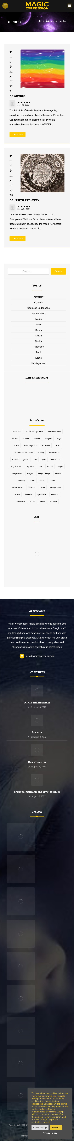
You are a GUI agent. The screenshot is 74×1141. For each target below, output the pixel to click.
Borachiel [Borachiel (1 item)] (46, 446)
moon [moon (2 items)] (32, 480)
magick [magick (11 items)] (30, 473)
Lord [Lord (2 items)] (40, 466)
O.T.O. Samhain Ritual (37, 702)
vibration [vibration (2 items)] (53, 501)
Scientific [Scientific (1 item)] (32, 487)
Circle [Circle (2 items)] (57, 446)
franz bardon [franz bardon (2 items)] (54, 453)
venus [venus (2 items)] (42, 501)
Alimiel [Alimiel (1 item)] (15, 439)
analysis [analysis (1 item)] (48, 439)
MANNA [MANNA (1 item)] (58, 473)
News (38, 324)
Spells (38, 341)
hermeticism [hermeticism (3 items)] (56, 459)
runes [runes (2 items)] (53, 480)
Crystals (38, 302)
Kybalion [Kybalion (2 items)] (30, 466)
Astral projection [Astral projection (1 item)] (30, 446)
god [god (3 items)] (35, 459)
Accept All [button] (56, 1128)
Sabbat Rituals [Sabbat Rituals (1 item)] (17, 487)
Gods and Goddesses (38, 308)
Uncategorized (38, 363)
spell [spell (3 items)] (43, 487)
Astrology (39, 297)
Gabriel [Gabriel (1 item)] (15, 459)
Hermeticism (38, 313)
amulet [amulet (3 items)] (37, 439)
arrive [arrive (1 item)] (16, 446)
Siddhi (38, 335)
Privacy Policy (49, 1133)
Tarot (38, 352)
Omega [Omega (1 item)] (43, 480)
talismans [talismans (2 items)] (21, 501)
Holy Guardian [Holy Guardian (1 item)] (16, 466)
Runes (38, 330)
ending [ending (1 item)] (41, 453)
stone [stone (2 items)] (17, 494)
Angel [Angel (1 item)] (59, 439)
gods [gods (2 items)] (44, 459)
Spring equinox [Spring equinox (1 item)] (56, 487)
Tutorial (38, 357)
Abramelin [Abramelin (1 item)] (17, 432)
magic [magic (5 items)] (60, 466)
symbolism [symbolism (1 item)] (41, 494)
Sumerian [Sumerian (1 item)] (28, 494)
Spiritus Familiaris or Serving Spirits (37, 791)
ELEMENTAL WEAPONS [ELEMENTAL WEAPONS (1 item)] (24, 453)
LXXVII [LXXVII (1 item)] (50, 466)
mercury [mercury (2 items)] (21, 480)
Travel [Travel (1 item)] (32, 501)
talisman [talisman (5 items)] (54, 494)
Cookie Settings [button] (40, 1128)
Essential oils (37, 762)
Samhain (37, 732)
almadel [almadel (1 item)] (26, 439)
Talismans (38, 346)
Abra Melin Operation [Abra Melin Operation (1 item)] (34, 432)
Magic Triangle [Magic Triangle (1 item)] (44, 473)
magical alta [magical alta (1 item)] (17, 473)
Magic (38, 319)
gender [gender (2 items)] (26, 459)
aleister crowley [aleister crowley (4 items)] (54, 432)
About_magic (23, 102)
